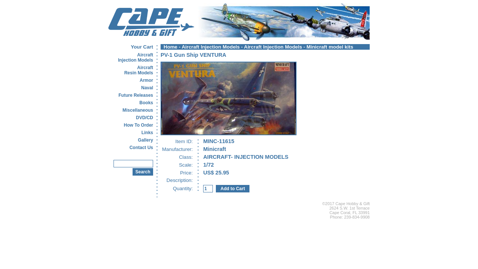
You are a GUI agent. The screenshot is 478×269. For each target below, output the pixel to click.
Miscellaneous (137, 110)
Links (147, 132)
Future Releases (135, 95)
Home (170, 47)
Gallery (145, 140)
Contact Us (141, 147)
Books (146, 102)
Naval (147, 87)
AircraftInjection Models (135, 57)
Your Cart (142, 47)
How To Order (138, 125)
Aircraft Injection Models (210, 47)
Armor (146, 80)
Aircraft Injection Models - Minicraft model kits (298, 47)
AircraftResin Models (138, 70)
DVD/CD (144, 117)
